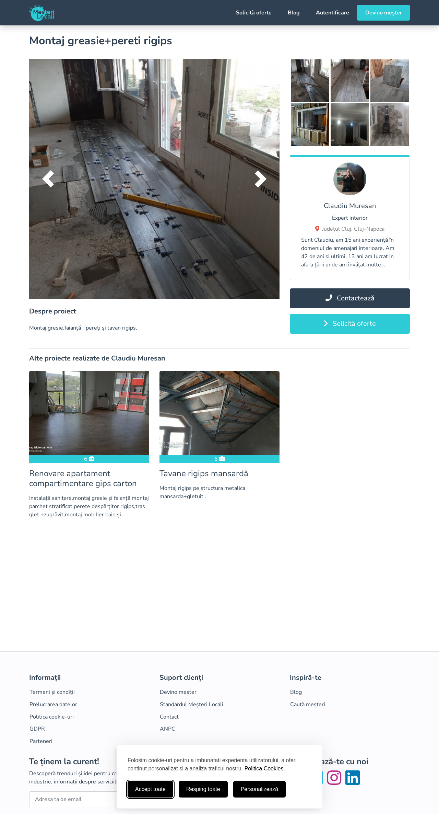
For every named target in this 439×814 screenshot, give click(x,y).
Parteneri (40, 741)
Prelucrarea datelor (53, 704)
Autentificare (332, 12)
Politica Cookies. (265, 768)
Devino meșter (383, 12)
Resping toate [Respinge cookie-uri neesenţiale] (203, 789)
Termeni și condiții (52, 692)
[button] (48, 179)
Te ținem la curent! (64, 762)
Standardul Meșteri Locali (191, 704)
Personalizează (259, 789)
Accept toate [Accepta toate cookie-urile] (150, 789)
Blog (294, 12)
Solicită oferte (254, 12)
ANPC (167, 729)
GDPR (37, 729)
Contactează (350, 298)
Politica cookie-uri (51, 717)
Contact (169, 717)
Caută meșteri (307, 704)
